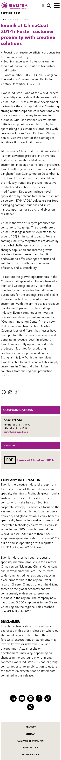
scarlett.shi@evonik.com (16, 432)
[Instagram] (30, 698)
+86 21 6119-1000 (20, 425)
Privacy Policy (30, 754)
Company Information (30, 741)
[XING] (30, 707)
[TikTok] (47, 698)
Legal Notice (30, 747)
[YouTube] (22, 698)
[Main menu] (57, 5)
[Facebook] (39, 698)
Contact (31, 727)
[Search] (48, 5)
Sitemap (30, 734)
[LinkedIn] (13, 698)
